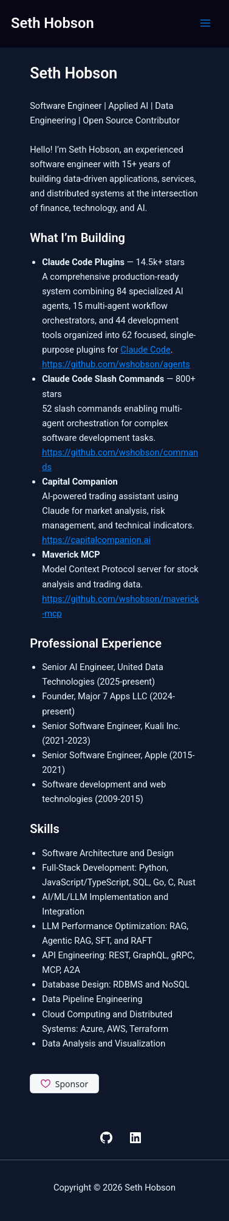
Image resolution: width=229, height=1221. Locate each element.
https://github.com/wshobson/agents (116, 364)
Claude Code (145, 349)
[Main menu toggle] (205, 23)
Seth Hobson (52, 23)
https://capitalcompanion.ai (96, 539)
